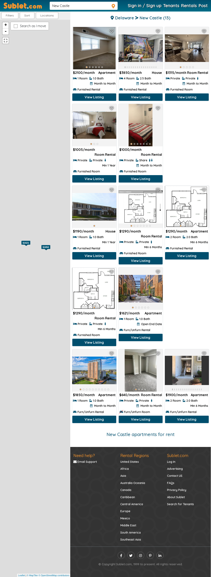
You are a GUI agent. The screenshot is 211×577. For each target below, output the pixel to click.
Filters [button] (10, 15)
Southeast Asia (130, 539)
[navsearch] (84, 6)
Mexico (125, 518)
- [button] (5, 31)
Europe (125, 511)
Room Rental (197, 73)
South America (130, 532)
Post (203, 5)
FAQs (170, 483)
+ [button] (5, 25)
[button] (47, 15)
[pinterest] (150, 555)
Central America (131, 504)
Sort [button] (27, 15)
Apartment (107, 73)
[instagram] (140, 555)
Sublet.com (177, 455)
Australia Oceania (132, 483)
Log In (171, 462)
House (157, 73)
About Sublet (176, 497)
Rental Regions (134, 455)
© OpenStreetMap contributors (54, 575)
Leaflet (21, 575)
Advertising (175, 469)
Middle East (128, 525)
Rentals (189, 5)
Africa (124, 469)
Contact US (174, 476)
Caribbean (127, 497)
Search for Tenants (180, 504)
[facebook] (121, 555)
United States (129, 462)
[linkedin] (160, 555)
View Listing (94, 97)
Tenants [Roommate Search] (171, 5)
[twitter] (131, 555)
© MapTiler (32, 575)
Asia (123, 476)
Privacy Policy (176, 490)
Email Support (85, 462)
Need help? (84, 455)
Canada (125, 490)
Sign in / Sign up (145, 5)
